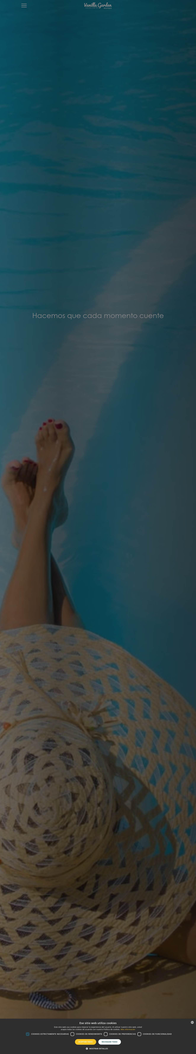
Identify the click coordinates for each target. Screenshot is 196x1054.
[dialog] (98, 1036)
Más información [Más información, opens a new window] (128, 1029)
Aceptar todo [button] (85, 1042)
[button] (98, 1048)
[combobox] (192, 1022)
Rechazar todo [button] (109, 1042)
